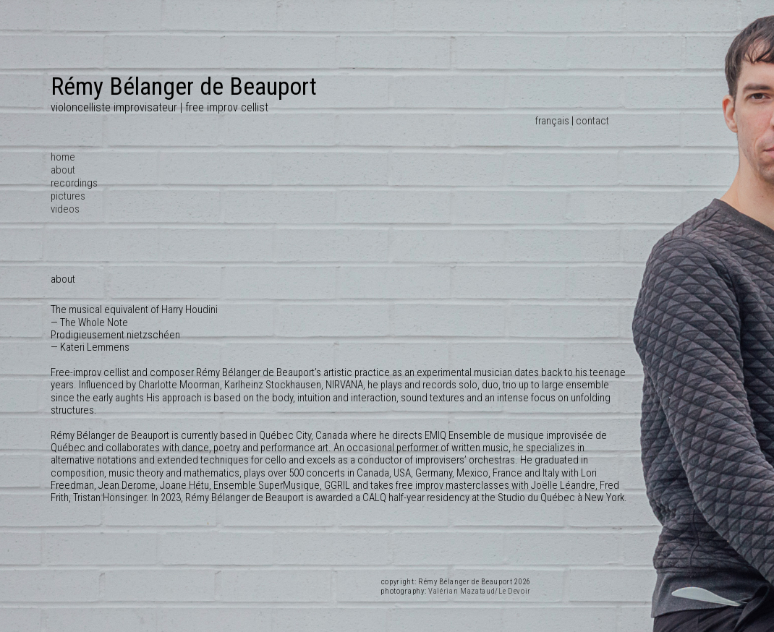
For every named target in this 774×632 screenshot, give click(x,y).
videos (65, 208)
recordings (74, 182)
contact (592, 120)
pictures (68, 195)
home (63, 156)
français (552, 120)
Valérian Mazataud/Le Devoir (479, 591)
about (63, 169)
